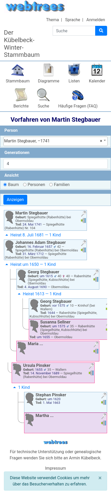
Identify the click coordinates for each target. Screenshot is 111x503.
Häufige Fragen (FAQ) (78, 106)
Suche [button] (43, 106)
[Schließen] (100, 478)
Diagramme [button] (48, 81)
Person (11, 130)
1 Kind (21, 387)
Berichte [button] (21, 106)
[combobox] (55, 141)
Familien (62, 184)
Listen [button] (74, 81)
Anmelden (95, 19)
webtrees (55, 442)
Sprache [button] (72, 19)
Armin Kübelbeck (84, 457)
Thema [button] (52, 19)
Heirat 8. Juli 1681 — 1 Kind (32, 235)
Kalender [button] (97, 81)
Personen (36, 184)
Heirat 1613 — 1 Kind (39, 293)
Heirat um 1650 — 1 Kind (30, 264)
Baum (13, 184)
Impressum (55, 468)
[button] (83, 214)
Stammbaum (18, 81)
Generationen (17, 152)
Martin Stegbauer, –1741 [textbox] (53, 141)
